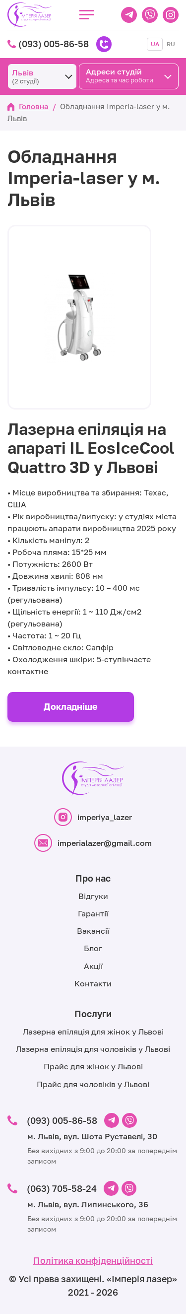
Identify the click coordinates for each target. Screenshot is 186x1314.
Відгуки (93, 896)
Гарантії (93, 913)
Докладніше (71, 706)
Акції (93, 966)
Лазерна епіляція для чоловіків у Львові (93, 1049)
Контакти (93, 983)
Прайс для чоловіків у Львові (93, 1084)
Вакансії (93, 931)
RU (171, 44)
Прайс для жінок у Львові (93, 1066)
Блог (93, 948)
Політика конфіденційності (93, 1260)
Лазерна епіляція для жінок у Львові (93, 1032)
